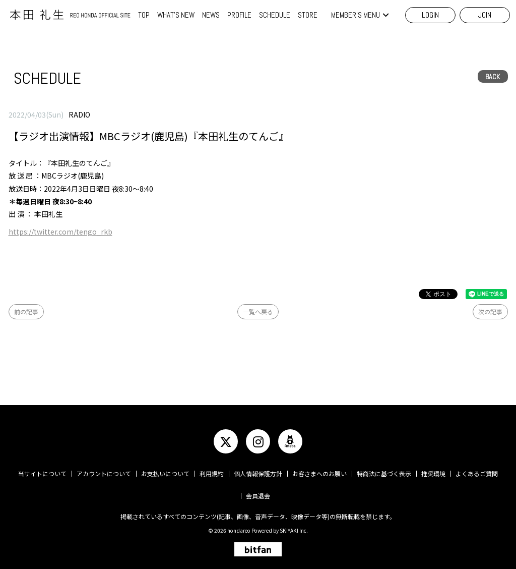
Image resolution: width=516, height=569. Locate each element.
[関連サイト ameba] (290, 441)
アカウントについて (104, 473)
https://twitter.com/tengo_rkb (60, 231)
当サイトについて (42, 473)
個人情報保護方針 (258, 473)
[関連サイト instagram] (258, 441)
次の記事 (490, 311)
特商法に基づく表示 (384, 473)
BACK (492, 76)
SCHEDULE (274, 15)
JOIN (484, 15)
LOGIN (430, 15)
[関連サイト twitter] (226, 441)
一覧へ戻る (258, 311)
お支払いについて (165, 473)
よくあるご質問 (477, 473)
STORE (307, 15)
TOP (144, 15)
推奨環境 (433, 473)
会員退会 (258, 495)
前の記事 (26, 311)
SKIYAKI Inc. (294, 530)
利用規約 (212, 473)
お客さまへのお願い (319, 473)
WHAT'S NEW (176, 15)
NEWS (211, 15)
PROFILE (239, 15)
